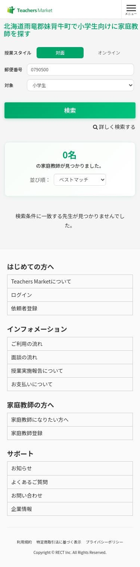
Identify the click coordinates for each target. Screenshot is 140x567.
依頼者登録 (24, 308)
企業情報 (21, 508)
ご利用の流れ (27, 343)
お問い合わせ (27, 495)
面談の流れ (24, 357)
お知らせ (21, 468)
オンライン (109, 52)
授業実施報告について (37, 370)
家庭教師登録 (27, 433)
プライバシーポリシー (104, 542)
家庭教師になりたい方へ (40, 419)
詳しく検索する (114, 126)
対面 (60, 52)
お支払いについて (32, 384)
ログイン (21, 294)
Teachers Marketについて (41, 281)
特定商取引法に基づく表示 (59, 542)
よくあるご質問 (29, 482)
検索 (70, 110)
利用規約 (24, 542)
